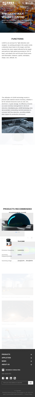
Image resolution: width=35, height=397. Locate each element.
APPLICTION (6, 358)
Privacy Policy (28, 394)
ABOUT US (6, 364)
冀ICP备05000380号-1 (17, 394)
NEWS (4, 361)
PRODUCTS (6, 354)
